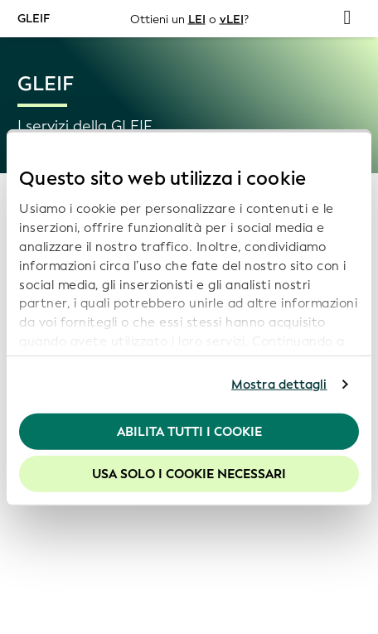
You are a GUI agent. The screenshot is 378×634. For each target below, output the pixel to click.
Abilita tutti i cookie (189, 431)
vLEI (232, 19)
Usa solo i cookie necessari (189, 474)
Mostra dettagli (279, 384)
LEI (197, 19)
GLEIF (33, 18)
